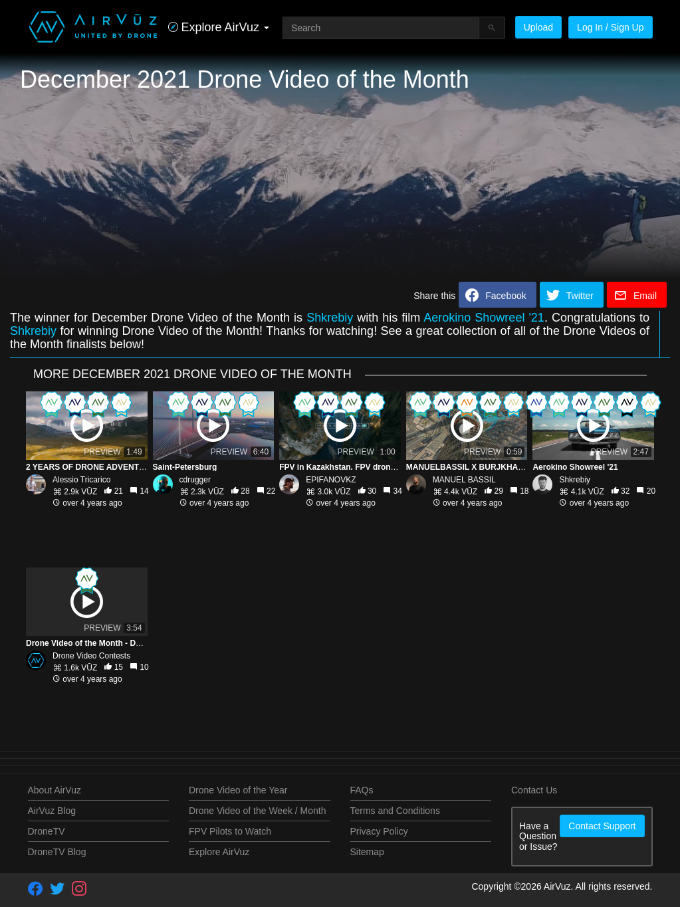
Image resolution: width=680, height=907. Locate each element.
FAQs (362, 790)
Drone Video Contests (91, 655)
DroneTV (46, 831)
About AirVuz (54, 790)
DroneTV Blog (57, 852)
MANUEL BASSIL (464, 479)
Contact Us (534, 790)
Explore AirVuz (219, 852)
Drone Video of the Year (238, 790)
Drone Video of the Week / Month (257, 810)
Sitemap (367, 852)
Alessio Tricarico (81, 479)
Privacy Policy (379, 831)
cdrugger (195, 479)
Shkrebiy (329, 317)
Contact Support (601, 826)
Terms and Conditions (395, 810)
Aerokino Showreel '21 (483, 317)
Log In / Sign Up (610, 27)
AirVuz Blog (52, 810)
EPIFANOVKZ (331, 479)
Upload (538, 27)
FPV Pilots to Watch (230, 831)
